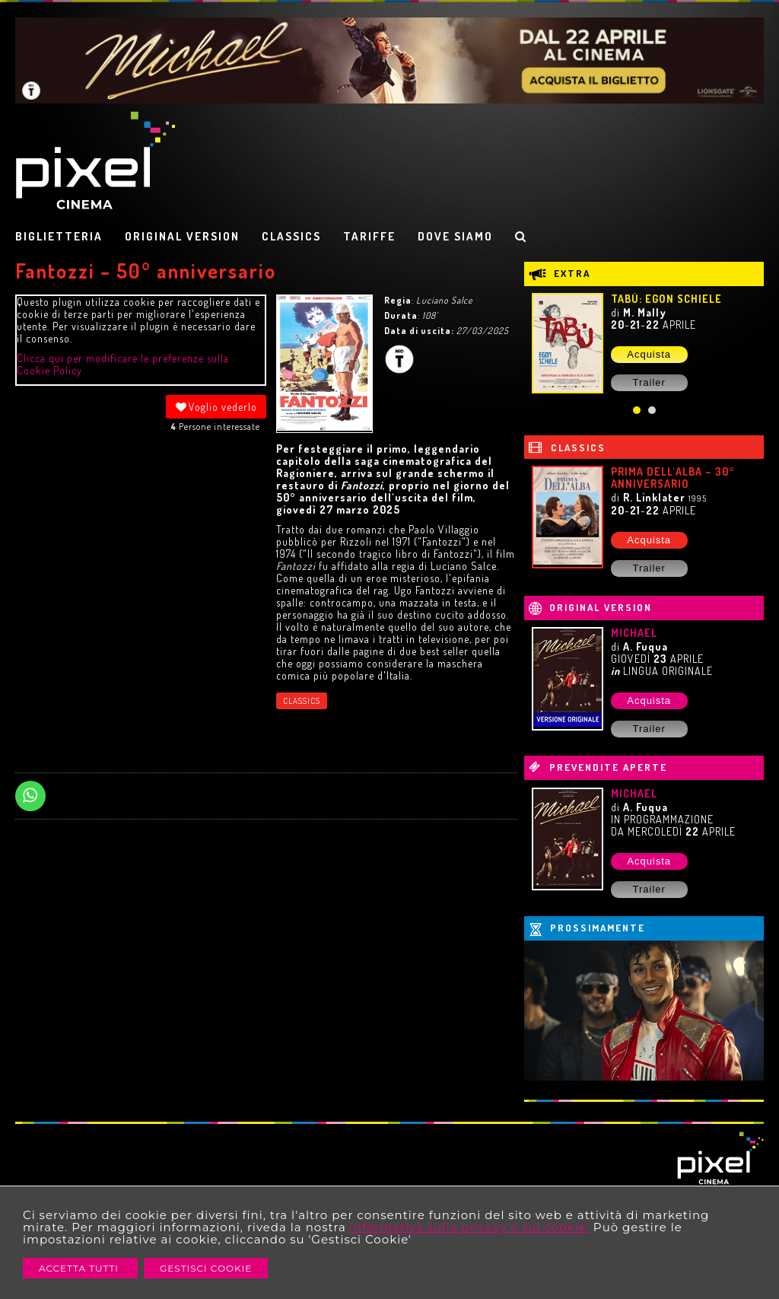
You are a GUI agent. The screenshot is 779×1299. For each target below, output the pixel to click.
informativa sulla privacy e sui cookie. (470, 1227)
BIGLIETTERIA (59, 236)
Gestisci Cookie (206, 1268)
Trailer (648, 382)
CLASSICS (291, 236)
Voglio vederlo (216, 406)
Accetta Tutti (80, 1268)
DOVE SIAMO (455, 236)
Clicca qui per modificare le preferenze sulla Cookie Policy (123, 364)
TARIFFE (369, 236)
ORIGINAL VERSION (182, 236)
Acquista (649, 354)
